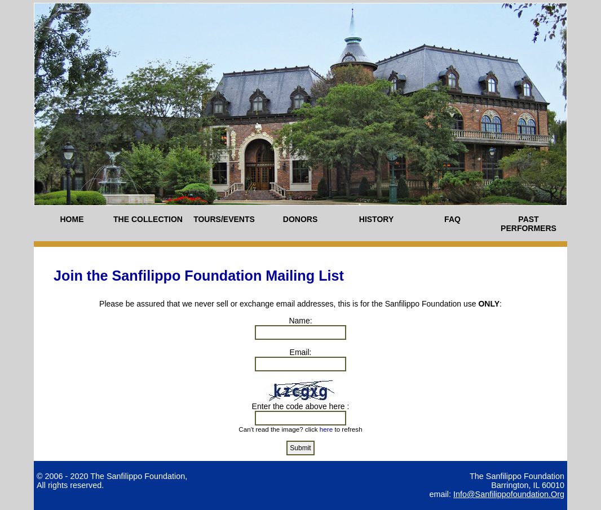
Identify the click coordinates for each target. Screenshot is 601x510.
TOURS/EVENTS (224, 219)
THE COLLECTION (148, 219)
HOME (72, 219)
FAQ (452, 219)
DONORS (300, 219)
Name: (300, 320)
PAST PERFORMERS (528, 224)
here (326, 429)
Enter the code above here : (301, 406)
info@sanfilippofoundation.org (508, 494)
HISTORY (376, 219)
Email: (301, 352)
